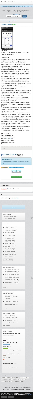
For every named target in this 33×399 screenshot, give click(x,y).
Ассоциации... (8, 299)
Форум (27, 377)
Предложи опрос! (14, 366)
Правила (22, 381)
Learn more (29, 394)
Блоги (18, 379)
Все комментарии (15, 381)
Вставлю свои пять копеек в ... (11, 318)
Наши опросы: (7, 331)
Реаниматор (4, 379)
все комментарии (6, 325)
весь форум (5, 308)
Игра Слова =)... (8, 298)
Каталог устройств (12, 379)
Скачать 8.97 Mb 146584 (16, 176)
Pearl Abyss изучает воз (10, 276)
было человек (15, 198)
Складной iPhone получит (10, 282)
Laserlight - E (7, 232)
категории (15, 14)
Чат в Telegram (5, 167)
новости (12, 267)
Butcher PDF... (8, 256)
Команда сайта (24, 379)
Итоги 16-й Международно (10, 274)
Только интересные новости (10, 218)
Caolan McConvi (8, 245)
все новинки (5, 262)
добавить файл (8, 259)
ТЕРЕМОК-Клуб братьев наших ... (12, 301)
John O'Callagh (8, 240)
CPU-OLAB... (7, 233)
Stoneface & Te (8, 238)
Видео (17, 377)
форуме (11, 293)
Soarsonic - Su (8, 248)
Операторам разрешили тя (10, 280)
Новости (8, 377)
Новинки (5, 224)
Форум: (16, 167)
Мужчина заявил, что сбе (10, 277)
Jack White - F (8, 251)
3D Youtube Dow (8, 225)
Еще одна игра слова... (10, 295)
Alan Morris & (7, 249)
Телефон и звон (8, 254)
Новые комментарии (9, 313)
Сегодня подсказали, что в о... (11, 322)
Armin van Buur (8, 235)
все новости (5, 287)
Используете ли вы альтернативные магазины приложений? (16, 6)
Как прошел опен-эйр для (10, 271)
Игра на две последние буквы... (11, 296)
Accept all (4, 397)
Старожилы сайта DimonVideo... (11, 304)
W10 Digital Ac (8, 229)
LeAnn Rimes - (8, 253)
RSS (19, 14)
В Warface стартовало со (10, 284)
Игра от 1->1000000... (9, 303)
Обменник (22, 377)
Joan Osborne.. (8, 230)
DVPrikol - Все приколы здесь (10, 216)
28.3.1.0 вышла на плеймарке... (11, 320)
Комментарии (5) (7, 366)
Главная (3, 377)
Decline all (11, 397)
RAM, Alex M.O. (8, 241)
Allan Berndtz (7, 246)
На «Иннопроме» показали (10, 269)
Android (13, 377)
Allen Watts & (7, 243)
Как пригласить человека (10, 272)
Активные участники (6, 381)
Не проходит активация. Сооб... (11, 317)
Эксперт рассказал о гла (10, 279)
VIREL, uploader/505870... (10, 315)
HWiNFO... (7, 227)
